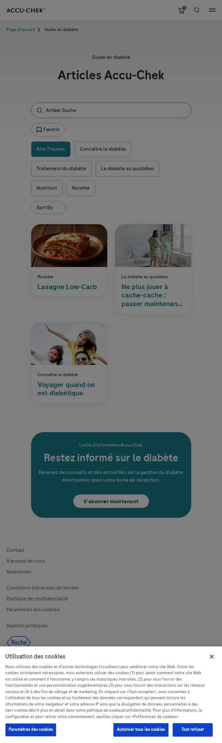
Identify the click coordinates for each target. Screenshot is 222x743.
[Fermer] (212, 659)
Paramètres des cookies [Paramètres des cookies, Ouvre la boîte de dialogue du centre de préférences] (31, 733)
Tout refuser (192, 733)
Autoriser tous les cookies (141, 733)
